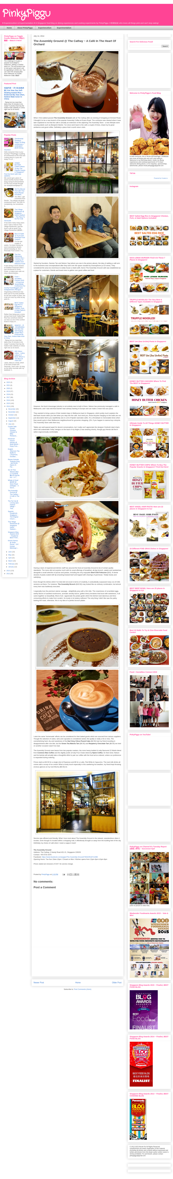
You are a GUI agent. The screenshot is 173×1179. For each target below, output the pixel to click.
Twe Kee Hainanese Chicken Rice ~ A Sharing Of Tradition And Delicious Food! (20, 259)
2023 (8, 382)
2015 (8, 403)
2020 (8, 388)
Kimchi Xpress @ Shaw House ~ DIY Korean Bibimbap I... (13, 544)
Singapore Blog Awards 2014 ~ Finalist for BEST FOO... (13, 535)
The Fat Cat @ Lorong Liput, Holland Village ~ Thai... (13, 504)
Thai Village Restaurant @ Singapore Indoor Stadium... (13, 525)
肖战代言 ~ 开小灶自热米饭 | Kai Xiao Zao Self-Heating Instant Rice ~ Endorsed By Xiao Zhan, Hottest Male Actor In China (14, 93)
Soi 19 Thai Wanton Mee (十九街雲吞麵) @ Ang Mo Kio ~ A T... (14, 473)
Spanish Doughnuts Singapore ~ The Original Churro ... (13, 515)
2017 (8, 397)
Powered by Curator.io (161, 178)
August (11, 421)
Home (9, 28)
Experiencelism (44, 28)
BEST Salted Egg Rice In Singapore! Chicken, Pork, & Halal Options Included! (20, 307)
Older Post (116, 982)
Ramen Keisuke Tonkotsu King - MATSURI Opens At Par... (13, 463)
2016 (8, 400)
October (11, 415)
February (11, 564)
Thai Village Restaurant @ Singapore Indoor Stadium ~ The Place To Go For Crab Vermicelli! (14, 215)
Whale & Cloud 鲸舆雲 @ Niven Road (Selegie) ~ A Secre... (13, 484)
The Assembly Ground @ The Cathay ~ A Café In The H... (13, 494)
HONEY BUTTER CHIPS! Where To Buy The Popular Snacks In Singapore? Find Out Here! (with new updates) (14, 169)
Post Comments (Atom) (82, 989)
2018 (8, 394)
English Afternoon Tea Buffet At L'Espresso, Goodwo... (13, 452)
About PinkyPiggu (25, 28)
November (12, 412)
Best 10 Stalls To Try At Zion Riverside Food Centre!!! (20, 236)
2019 (8, 391)
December (12, 409)
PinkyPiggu (26, 14)
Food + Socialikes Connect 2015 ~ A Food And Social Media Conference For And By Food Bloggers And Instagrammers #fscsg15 (14, 283)
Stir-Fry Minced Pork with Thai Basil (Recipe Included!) (20, 191)
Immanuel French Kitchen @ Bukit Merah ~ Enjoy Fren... (13, 442)
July (10, 424)
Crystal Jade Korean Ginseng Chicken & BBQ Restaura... (12, 431)
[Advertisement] (78, 962)
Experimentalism (64, 28)
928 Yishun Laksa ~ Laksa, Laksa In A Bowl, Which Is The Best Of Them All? (20, 355)
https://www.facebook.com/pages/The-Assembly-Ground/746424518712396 (70, 857)
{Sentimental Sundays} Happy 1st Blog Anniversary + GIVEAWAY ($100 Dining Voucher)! (14, 144)
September (12, 418)
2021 (8, 385)
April (10, 558)
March (10, 561)
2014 (8, 406)
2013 (8, 571)
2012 (8, 574)
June (10, 552)
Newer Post (39, 982)
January (11, 567)
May (10, 555)
